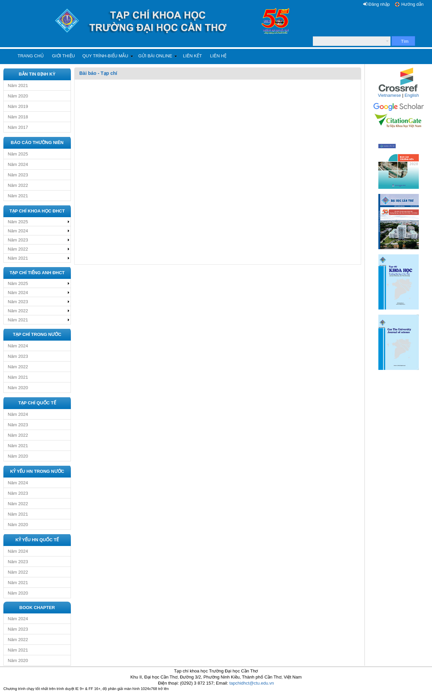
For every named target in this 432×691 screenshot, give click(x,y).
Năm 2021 (18, 85)
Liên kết (192, 55)
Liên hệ (218, 55)
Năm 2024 (18, 164)
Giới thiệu (63, 55)
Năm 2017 (18, 127)
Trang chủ (31, 55)
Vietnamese (389, 95)
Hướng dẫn (412, 4)
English (412, 95)
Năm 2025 (18, 153)
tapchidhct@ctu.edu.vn (251, 683)
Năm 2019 (18, 106)
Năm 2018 (18, 116)
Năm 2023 (18, 174)
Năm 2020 (18, 95)
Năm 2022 (18, 185)
